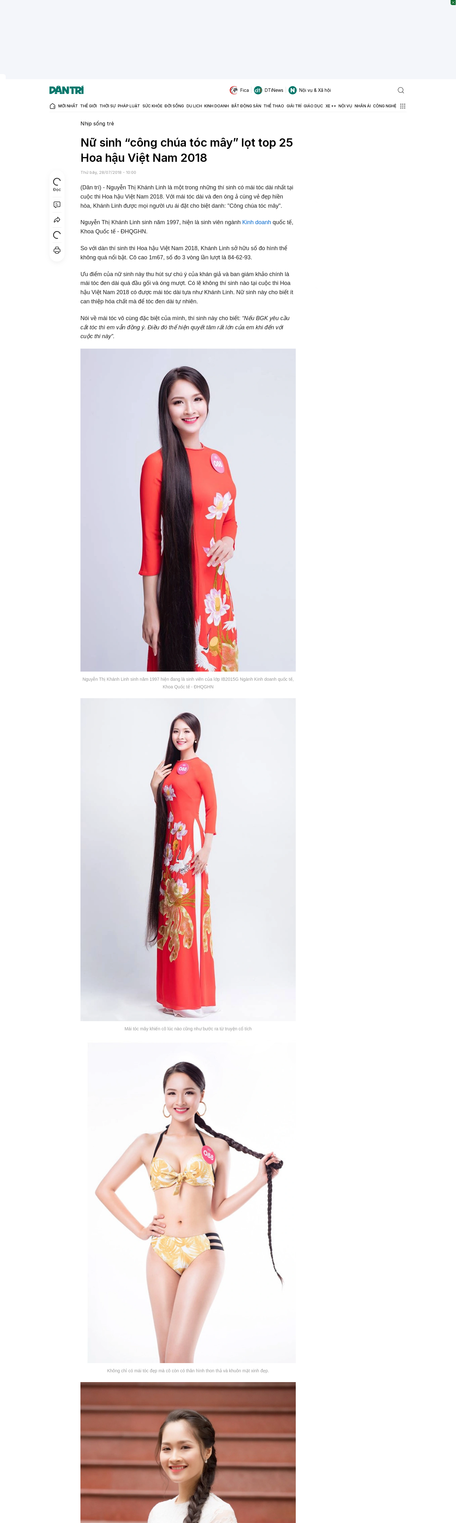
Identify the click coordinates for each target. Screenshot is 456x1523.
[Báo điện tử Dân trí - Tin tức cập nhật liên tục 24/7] (66, 90)
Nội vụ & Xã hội (309, 90)
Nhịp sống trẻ (97, 123)
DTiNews (268, 90)
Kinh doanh (256, 222)
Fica (239, 90)
